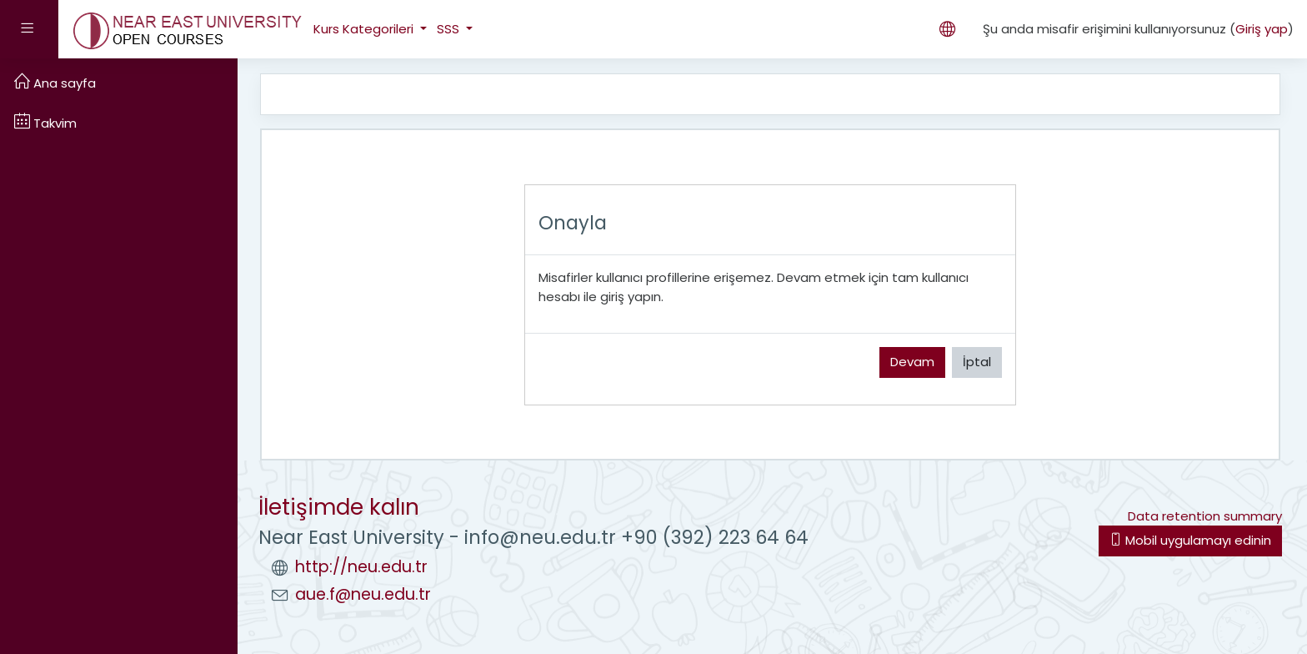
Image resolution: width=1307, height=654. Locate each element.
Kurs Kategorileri (365, 29)
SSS (450, 29)
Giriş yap (1261, 29)
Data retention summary (1205, 516)
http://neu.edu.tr (361, 567)
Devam (912, 361)
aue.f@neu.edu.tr (363, 594)
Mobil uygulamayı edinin (1190, 540)
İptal (977, 361)
